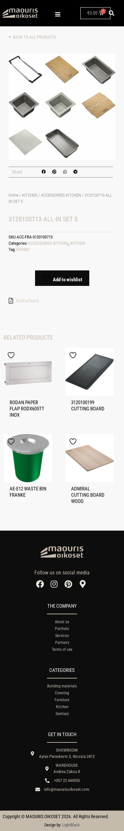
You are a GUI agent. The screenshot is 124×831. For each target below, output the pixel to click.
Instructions (27, 301)
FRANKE (22, 249)
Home (14, 195)
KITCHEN (29, 195)
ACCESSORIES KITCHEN (61, 195)
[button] (112, 13)
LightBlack (71, 824)
